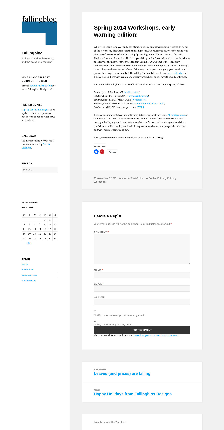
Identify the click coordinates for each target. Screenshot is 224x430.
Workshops (100, 181)
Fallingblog (32, 53)
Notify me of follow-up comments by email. (119, 315)
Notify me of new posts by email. (113, 324)
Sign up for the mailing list (35, 109)
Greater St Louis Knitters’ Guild (148, 103)
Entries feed (28, 269)
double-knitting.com (41, 85)
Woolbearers (138, 100)
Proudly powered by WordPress (110, 422)
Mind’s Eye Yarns (177, 115)
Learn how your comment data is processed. (156, 335)
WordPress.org (29, 280)
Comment (101, 232)
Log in (25, 264)
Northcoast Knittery (137, 96)
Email (99, 283)
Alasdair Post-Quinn (132, 178)
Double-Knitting (157, 178)
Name (98, 270)
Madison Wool (131, 92)
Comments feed (29, 275)
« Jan (28, 243)
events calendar (174, 73)
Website (99, 297)
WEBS (140, 107)
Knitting (171, 178)
